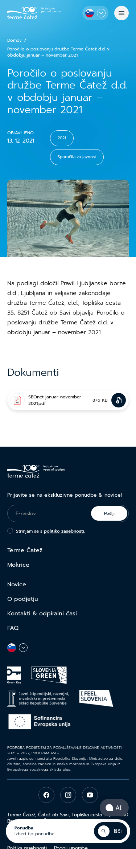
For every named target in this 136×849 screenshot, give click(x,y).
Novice (16, 584)
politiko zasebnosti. (64, 531)
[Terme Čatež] (34, 13)
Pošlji (109, 513)
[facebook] (46, 795)
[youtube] (90, 795)
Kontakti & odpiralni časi (42, 613)
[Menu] (121, 13)
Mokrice (18, 565)
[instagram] (68, 795)
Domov (14, 40)
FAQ (12, 628)
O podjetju (22, 599)
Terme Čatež (24, 550)
